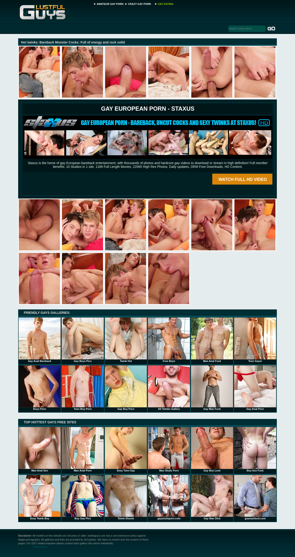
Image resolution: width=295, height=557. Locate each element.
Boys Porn (39, 387)
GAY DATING (165, 4)
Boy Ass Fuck (255, 449)
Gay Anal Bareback (39, 339)
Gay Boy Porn (126, 387)
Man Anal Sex (39, 449)
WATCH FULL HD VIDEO (243, 179)
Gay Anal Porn (255, 387)
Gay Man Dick (212, 497)
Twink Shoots (126, 497)
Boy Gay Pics (83, 497)
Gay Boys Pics (83, 339)
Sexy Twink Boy (39, 497)
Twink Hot (126, 339)
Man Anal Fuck (212, 339)
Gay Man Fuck (212, 387)
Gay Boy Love (212, 449)
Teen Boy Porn (83, 387)
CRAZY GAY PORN (139, 4)
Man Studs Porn (169, 449)
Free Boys (169, 339)
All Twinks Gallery (169, 387)
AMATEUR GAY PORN (110, 4)
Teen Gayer (255, 339)
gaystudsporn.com (169, 497)
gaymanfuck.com (255, 497)
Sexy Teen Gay (126, 449)
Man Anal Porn (83, 449)
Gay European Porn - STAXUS (147, 108)
